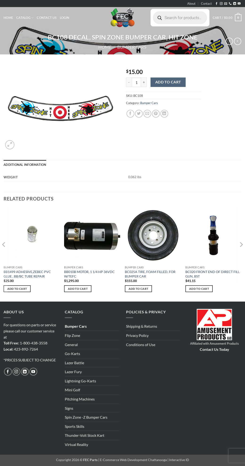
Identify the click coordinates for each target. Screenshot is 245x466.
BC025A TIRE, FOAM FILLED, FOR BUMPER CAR (150, 274)
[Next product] (229, 41)
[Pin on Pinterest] (156, 114)
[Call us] (230, 3)
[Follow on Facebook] (216, 3)
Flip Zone (72, 335)
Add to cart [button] (17, 288)
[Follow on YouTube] (239, 3)
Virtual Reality (76, 444)
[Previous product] (237, 41)
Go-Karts (72, 353)
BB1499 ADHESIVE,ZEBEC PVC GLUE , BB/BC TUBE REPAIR (27, 274)
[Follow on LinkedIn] (234, 3)
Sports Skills (74, 426)
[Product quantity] (136, 82)
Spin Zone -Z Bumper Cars (86, 417)
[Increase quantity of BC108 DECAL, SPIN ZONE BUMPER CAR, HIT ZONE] (144, 82)
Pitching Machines (80, 399)
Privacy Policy (137, 335)
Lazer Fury (73, 371)
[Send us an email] (225, 3)
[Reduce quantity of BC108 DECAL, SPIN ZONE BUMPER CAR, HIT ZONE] (129, 82)
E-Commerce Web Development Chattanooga (133, 460)
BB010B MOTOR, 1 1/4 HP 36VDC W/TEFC (89, 274)
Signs (69, 408)
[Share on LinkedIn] (164, 114)
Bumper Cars (132, 47)
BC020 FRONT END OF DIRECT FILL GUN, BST (212, 274)
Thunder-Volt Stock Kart (84, 435)
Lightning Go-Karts (80, 381)
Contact (206, 3)
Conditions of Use (140, 344)
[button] (64, 17)
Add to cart (168, 82)
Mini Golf (72, 390)
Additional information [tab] (25, 165)
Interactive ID (179, 460)
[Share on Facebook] (130, 114)
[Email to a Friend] (147, 114)
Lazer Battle (74, 362)
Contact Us (47, 18)
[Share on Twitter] (139, 114)
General (71, 344)
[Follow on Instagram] (221, 3)
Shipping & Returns (141, 326)
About (191, 3)
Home (8, 18)
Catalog (24, 18)
